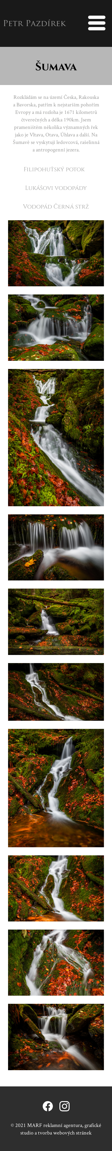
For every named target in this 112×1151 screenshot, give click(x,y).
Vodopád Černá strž (56, 206)
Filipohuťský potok (54, 168)
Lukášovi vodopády (56, 187)
